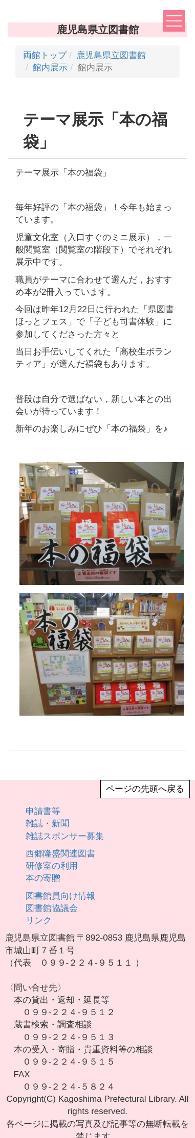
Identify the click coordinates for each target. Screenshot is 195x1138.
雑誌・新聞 (47, 823)
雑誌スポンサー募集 (65, 836)
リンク (39, 920)
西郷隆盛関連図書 (60, 853)
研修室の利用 (52, 866)
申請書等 (43, 811)
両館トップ (45, 55)
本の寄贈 (43, 878)
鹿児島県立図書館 (111, 55)
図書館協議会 (52, 908)
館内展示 (50, 67)
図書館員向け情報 (60, 896)
